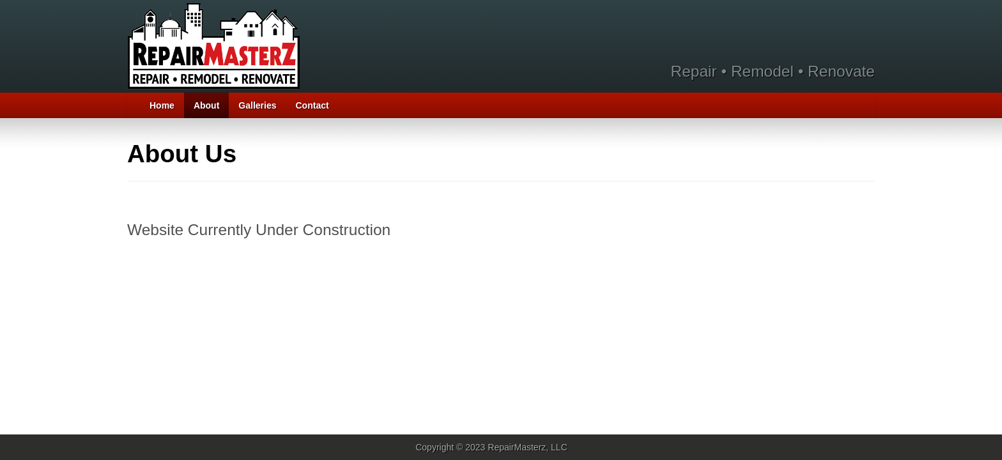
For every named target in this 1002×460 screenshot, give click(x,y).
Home (162, 105)
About (206, 105)
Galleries (257, 105)
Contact (312, 105)
